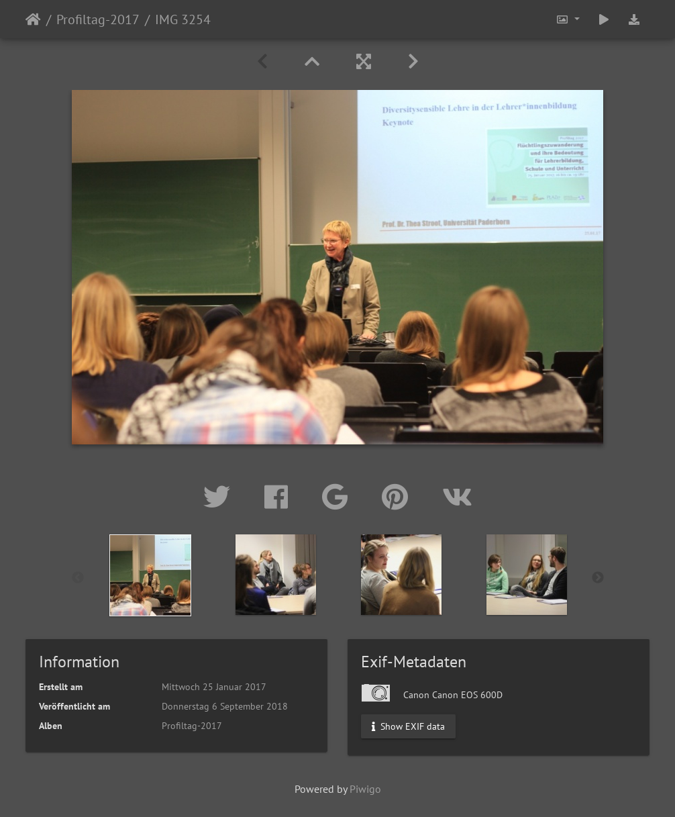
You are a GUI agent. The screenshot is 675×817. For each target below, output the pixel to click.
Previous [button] (78, 578)
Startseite (33, 19)
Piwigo (365, 789)
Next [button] (598, 578)
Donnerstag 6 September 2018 (225, 706)
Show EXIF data (408, 726)
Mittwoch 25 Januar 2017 (214, 687)
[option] (150, 575)
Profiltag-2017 (98, 19)
